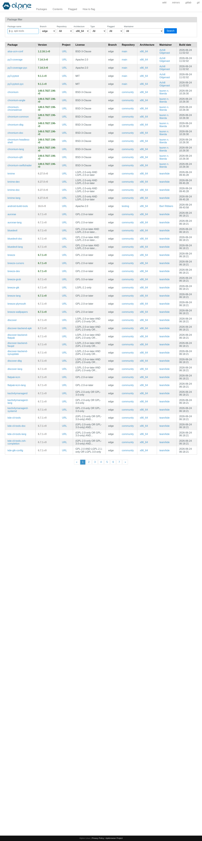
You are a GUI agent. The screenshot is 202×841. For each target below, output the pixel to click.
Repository (62, 26)
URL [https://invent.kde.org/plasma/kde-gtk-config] (64, 450)
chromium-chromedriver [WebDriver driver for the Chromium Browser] (15, 108)
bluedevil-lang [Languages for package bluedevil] (15, 247)
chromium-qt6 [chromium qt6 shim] (15, 157)
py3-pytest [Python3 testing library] (13, 76)
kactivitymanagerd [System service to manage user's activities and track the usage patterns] (17, 393)
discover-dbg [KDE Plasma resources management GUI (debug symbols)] (15, 361)
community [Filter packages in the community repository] (128, 92)
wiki (164, 2)
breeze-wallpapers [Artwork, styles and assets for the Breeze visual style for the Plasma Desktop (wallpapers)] (18, 312)
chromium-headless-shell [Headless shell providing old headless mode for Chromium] (19, 141)
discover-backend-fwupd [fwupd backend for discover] (18, 344)
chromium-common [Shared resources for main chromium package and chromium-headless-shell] (18, 116)
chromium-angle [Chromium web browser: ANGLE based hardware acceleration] (16, 100)
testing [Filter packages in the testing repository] (125, 206)
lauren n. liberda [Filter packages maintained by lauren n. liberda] (164, 92)
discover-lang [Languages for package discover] (15, 369)
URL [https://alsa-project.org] (64, 51)
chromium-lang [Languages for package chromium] (16, 149)
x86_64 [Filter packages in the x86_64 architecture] (144, 51)
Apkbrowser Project (114, 838)
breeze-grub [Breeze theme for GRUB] (14, 279)
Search (171, 30)
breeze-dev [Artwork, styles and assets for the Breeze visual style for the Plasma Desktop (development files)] (14, 271)
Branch (43, 26)
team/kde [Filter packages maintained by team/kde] (164, 173)
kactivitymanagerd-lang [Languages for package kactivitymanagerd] (18, 401)
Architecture (79, 26)
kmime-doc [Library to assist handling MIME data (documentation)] (14, 190)
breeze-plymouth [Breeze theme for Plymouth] (17, 303)
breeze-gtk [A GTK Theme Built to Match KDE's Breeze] (13, 287)
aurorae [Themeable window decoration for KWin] (12, 214)
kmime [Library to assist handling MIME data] (11, 173)
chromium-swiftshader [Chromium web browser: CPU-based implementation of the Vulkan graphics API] (20, 165)
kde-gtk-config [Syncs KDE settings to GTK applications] (15, 450)
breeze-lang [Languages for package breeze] (14, 295)
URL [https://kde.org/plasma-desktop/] (64, 214)
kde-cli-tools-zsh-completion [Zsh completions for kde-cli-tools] (17, 442)
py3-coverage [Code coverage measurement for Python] (15, 59)
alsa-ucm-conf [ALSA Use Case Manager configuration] (15, 51)
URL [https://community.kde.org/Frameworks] (64, 173)
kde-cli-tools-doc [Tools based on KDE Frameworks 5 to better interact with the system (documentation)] (16, 426)
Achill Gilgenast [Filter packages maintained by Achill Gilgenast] (164, 51)
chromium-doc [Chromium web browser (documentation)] (15, 133)
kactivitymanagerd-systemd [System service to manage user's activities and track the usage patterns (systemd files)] (18, 409)
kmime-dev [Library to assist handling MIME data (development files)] (14, 181)
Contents (57, 9)
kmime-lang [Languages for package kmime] (14, 198)
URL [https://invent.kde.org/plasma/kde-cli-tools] (64, 417)
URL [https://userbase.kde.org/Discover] (64, 320)
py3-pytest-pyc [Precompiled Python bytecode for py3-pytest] (16, 84)
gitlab (188, 2)
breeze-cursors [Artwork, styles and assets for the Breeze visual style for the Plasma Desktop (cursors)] (16, 263)
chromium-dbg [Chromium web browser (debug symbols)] (15, 124)
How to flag (89, 9)
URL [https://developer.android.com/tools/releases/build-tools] (64, 206)
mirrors (176, 2)
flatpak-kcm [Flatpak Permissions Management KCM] (14, 377)
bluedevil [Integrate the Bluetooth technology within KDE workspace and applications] (12, 230)
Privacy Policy (98, 838)
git (198, 2)
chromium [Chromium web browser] (13, 92)
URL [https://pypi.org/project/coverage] (64, 59)
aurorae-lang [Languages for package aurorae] (15, 222)
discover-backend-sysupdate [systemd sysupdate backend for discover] (18, 352)
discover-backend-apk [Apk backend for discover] (20, 328)
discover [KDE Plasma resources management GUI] (12, 320)
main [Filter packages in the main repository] (124, 51)
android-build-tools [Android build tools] (18, 206)
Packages (41, 9)
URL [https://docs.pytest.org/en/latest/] (64, 76)
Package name (14, 26)
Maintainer (128, 26)
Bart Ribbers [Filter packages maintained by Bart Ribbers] (166, 206)
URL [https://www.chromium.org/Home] (64, 92)
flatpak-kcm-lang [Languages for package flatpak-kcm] (17, 385)
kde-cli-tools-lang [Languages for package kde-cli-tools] (17, 434)
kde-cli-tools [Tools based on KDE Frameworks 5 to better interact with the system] (14, 417)
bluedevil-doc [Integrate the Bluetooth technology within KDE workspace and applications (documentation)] (15, 238)
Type (92, 26)
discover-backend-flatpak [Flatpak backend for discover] (18, 336)
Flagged (72, 9)
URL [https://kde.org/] (64, 303)
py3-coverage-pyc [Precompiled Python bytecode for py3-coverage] (17, 67)
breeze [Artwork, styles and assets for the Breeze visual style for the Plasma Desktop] (11, 255)
